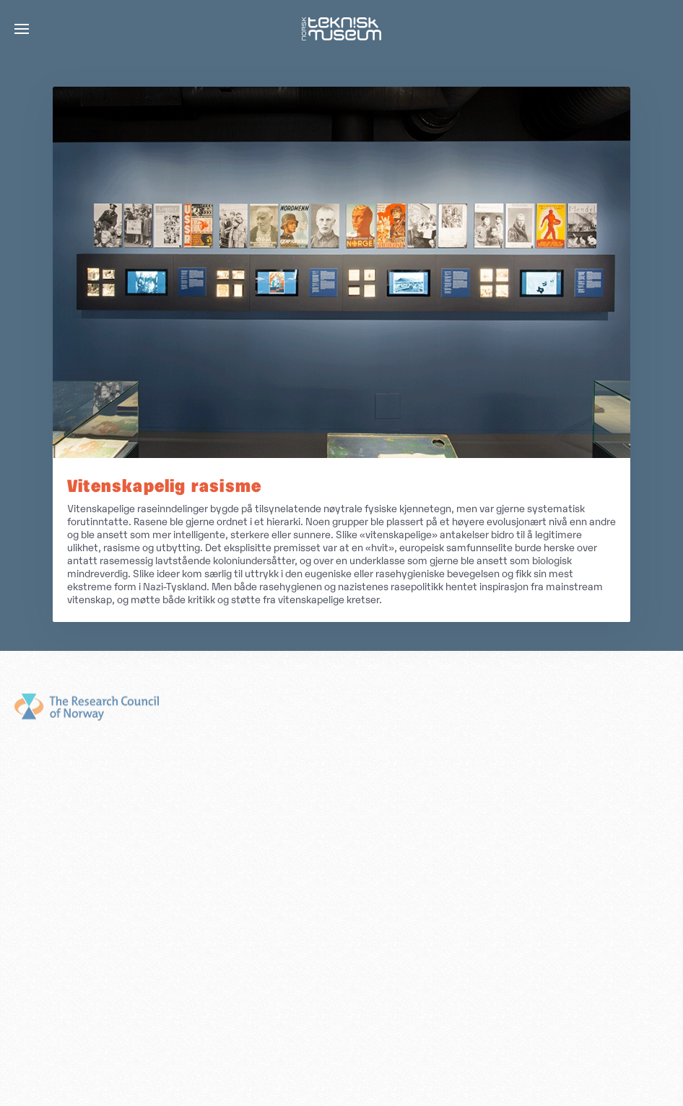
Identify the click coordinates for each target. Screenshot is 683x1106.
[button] (21, 29)
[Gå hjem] (341, 29)
